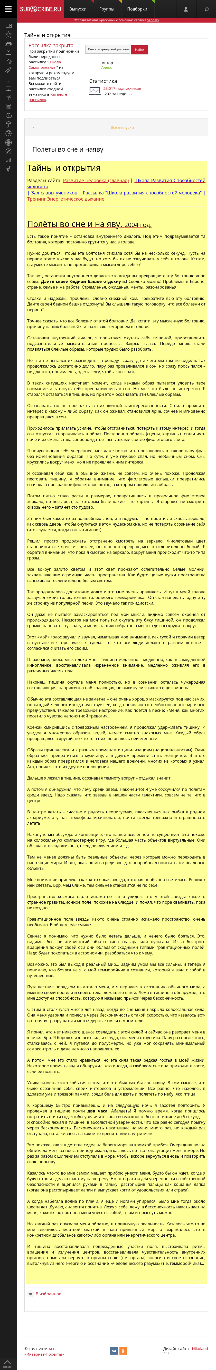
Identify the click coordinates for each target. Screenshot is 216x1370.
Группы (110, 6)
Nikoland (200, 1348)
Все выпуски (122, 127)
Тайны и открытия (47, 35)
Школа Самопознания (45, 64)
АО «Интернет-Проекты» (44, 1351)
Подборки (141, 6)
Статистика (103, 80)
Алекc (106, 67)
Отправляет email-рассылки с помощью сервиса (116, 20)
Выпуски (81, 6)
